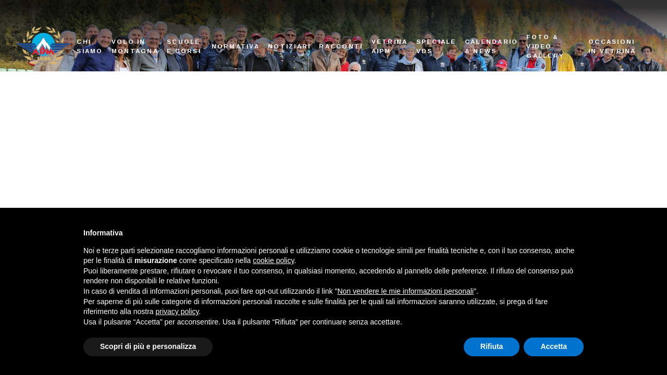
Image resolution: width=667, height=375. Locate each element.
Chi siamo (90, 46)
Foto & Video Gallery (545, 45)
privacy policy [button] (177, 311)
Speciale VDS (436, 46)
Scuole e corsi (184, 46)
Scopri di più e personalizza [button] (148, 346)
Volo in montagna (135, 46)
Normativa (236, 46)
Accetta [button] (553, 346)
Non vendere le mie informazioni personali (405, 291)
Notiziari (289, 46)
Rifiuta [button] (491, 346)
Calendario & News (491, 46)
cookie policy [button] (273, 260)
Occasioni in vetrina (612, 46)
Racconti (341, 46)
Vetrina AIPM (390, 46)
